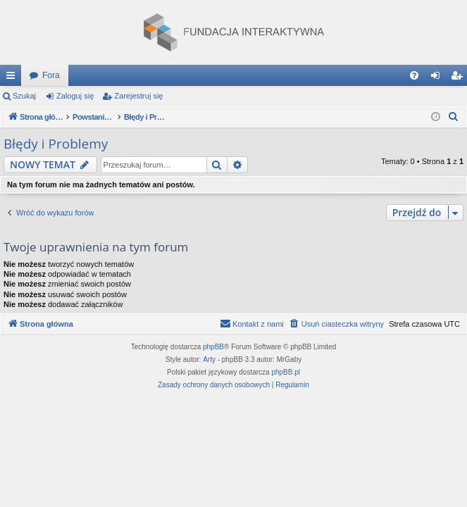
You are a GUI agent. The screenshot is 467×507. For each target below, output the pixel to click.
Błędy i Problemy (56, 143)
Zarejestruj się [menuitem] (459, 78)
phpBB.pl (285, 372)
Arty (209, 359)
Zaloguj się (75, 96)
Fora (51, 75)
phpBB (213, 347)
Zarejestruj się (138, 96)
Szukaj (24, 96)
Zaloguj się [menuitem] (438, 78)
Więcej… (13, 78)
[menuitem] (414, 75)
